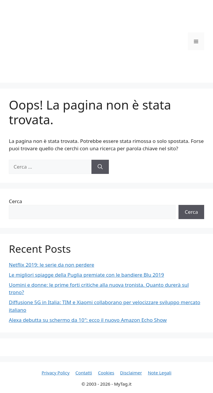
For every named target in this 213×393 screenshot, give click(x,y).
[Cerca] (100, 167)
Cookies (106, 373)
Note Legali (159, 373)
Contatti (84, 373)
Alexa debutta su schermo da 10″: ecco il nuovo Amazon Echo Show (88, 320)
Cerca (15, 201)
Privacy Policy (56, 373)
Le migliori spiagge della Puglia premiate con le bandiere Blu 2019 (86, 274)
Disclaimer (131, 373)
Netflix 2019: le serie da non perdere (51, 264)
